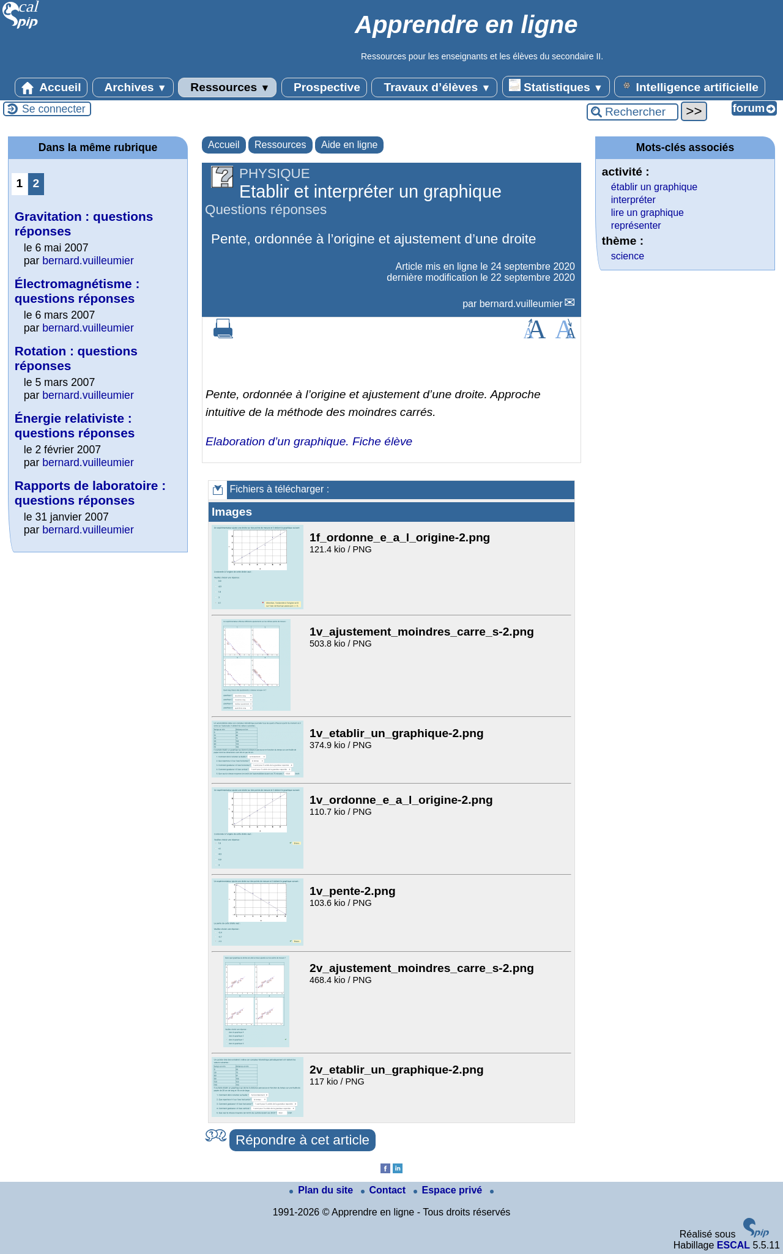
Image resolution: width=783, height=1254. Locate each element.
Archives (133, 87)
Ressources (227, 87)
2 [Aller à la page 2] (36, 183)
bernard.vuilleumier (521, 304)
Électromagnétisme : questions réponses (77, 290)
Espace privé (449, 1190)
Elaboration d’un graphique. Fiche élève (309, 441)
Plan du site (322, 1190)
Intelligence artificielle (690, 86)
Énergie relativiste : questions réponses (75, 425)
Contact (385, 1190)
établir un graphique (654, 187)
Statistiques (556, 86)
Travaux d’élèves (434, 87)
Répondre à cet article (302, 1140)
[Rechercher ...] (632, 112)
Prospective (324, 87)
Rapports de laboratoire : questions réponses (90, 492)
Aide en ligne (349, 144)
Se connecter (54, 109)
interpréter (633, 200)
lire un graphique (647, 212)
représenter (636, 225)
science (627, 256)
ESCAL (733, 1245)
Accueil (51, 87)
